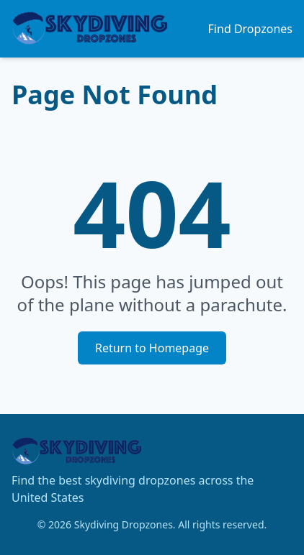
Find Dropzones (250, 29)
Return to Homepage (152, 348)
